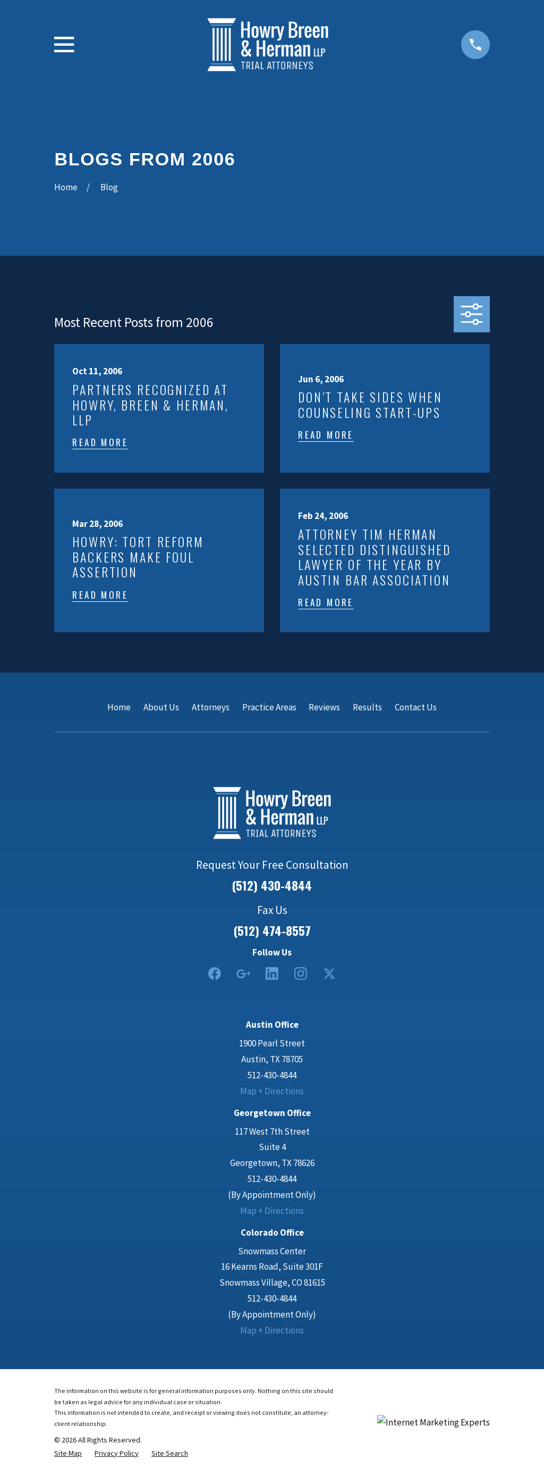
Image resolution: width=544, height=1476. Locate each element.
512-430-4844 (272, 1075)
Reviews (324, 707)
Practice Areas (269, 707)
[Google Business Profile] (243, 973)
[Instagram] (300, 973)
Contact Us (416, 707)
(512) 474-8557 (272, 931)
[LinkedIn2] (272, 973)
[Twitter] (329, 973)
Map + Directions (272, 1091)
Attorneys (211, 707)
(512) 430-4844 (272, 885)
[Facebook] (214, 973)
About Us (161, 707)
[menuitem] (68, 1453)
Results (367, 707)
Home (119, 707)
